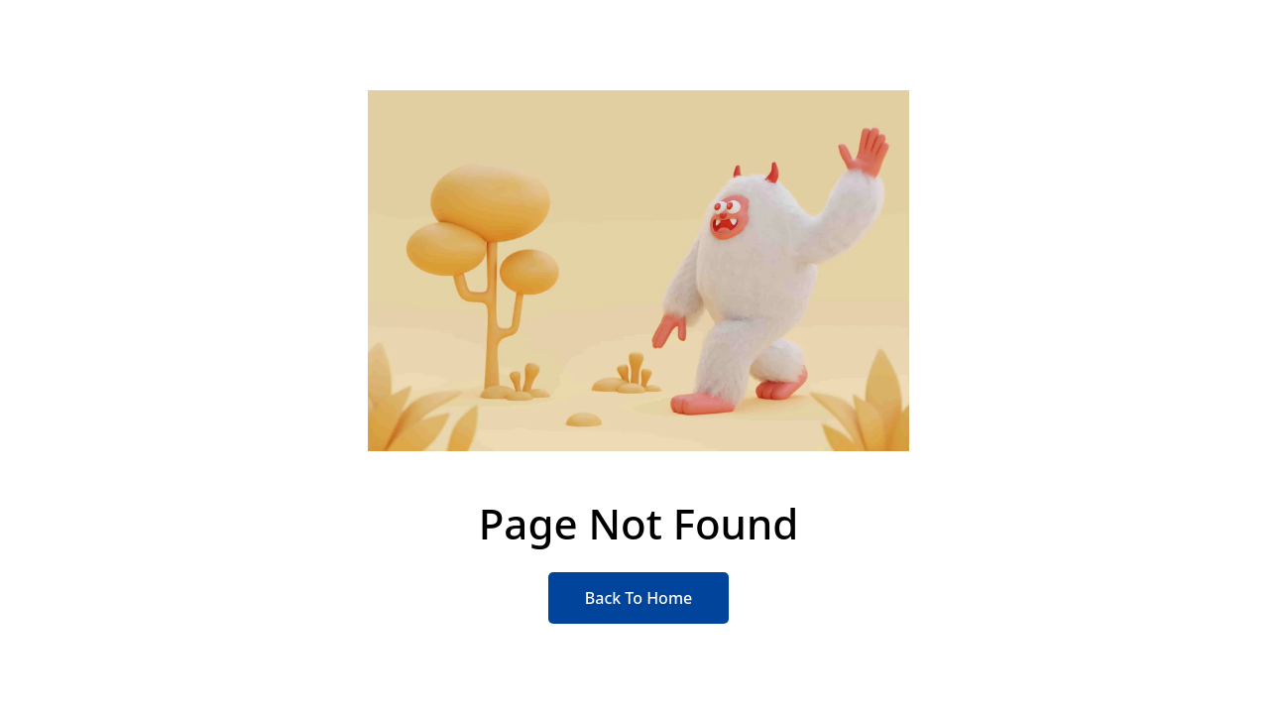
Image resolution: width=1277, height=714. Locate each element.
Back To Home (638, 598)
